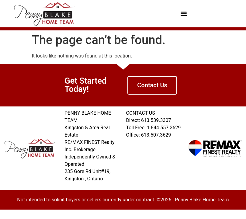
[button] (183, 14)
